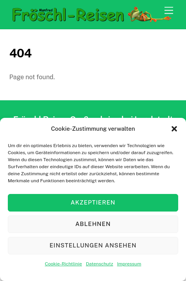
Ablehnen (93, 224)
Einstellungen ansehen (93, 245)
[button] (174, 129)
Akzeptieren (93, 202)
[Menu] (169, 10)
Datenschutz (99, 264)
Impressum (129, 264)
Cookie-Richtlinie (63, 264)
